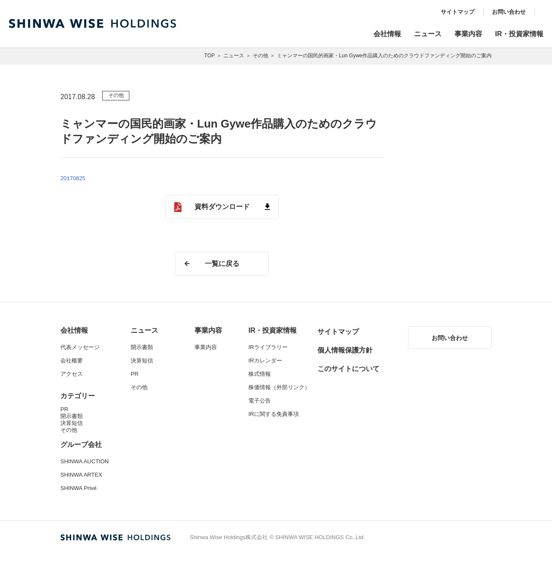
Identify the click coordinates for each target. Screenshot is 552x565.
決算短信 (71, 423)
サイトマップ (457, 12)
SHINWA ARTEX (81, 474)
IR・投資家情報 (519, 33)
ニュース (428, 33)
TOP (209, 56)
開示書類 (71, 416)
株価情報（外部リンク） (279, 387)
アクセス (71, 374)
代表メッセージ (80, 347)
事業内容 (468, 33)
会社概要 (71, 360)
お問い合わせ (509, 12)
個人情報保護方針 (345, 350)
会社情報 (387, 33)
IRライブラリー (268, 347)
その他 (260, 56)
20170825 (72, 178)
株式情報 (259, 374)
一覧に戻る (222, 263)
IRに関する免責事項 (273, 414)
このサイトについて (348, 368)
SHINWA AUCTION (84, 461)
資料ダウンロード (222, 206)
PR (64, 409)
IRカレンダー (265, 360)
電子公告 (259, 400)
